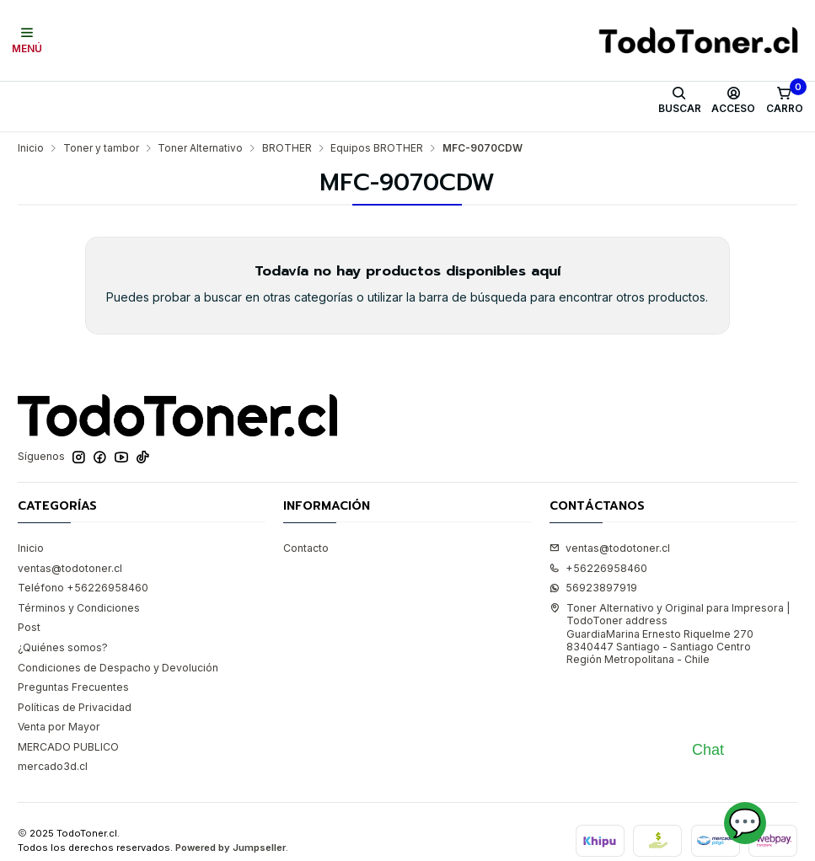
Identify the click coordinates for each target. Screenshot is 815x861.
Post (29, 627)
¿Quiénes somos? (63, 647)
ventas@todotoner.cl (70, 568)
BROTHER (287, 148)
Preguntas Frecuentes (73, 687)
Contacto (306, 548)
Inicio (31, 148)
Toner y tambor (101, 148)
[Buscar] (679, 100)
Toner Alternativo (200, 148)
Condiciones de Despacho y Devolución (118, 667)
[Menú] (27, 40)
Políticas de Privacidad (74, 707)
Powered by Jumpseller (230, 847)
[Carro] (784, 100)
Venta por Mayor (59, 726)
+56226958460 (598, 568)
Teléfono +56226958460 (83, 587)
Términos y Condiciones (79, 608)
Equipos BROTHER (376, 148)
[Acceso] (734, 100)
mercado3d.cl (53, 766)
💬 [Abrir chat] (745, 822)
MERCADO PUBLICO (68, 747)
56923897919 (593, 587)
